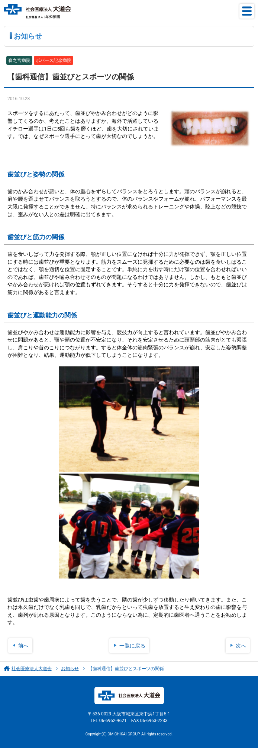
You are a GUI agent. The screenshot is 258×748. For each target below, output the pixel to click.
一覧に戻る (132, 646)
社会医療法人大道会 (32, 668)
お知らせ (70, 668)
